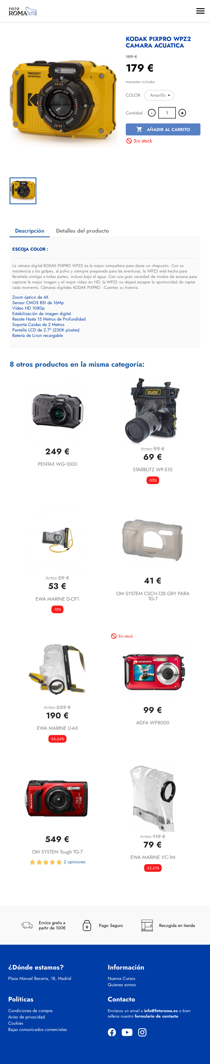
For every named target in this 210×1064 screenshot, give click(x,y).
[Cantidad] (167, 112)
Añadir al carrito (163, 129)
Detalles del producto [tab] (82, 231)
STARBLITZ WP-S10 (153, 469)
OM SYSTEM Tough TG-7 (57, 851)
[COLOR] (159, 95)
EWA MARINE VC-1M (152, 857)
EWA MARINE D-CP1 (57, 599)
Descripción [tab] (29, 231)
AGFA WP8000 (152, 722)
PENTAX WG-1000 (57, 464)
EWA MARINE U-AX (57, 728)
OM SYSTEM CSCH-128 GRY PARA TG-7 (152, 596)
